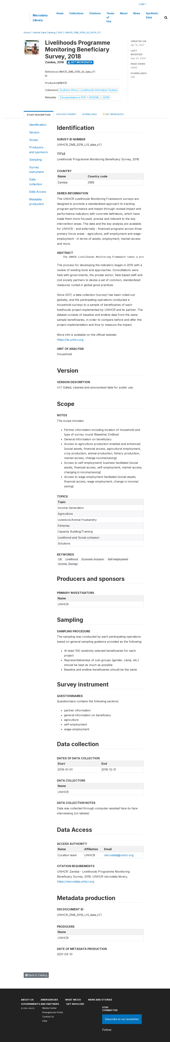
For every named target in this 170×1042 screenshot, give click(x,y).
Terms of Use (110, 17)
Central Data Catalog (43, 32)
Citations (95, 13)
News (136, 13)
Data (44, 1021)
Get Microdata (80, 62)
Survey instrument (36, 169)
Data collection (35, 182)
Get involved (75, 1003)
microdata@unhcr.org (119, 855)
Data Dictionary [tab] (66, 114)
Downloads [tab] (89, 114)
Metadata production (36, 202)
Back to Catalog (36, 975)
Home (60, 13)
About (123, 13)
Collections (76, 13)
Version (34, 132)
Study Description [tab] (38, 114)
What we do (73, 999)
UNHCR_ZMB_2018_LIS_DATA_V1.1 (83, 32)
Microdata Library (40, 18)
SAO (60, 32)
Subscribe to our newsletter (122, 1019)
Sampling (35, 159)
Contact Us (48, 1016)
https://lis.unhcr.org (70, 339)
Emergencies (49, 999)
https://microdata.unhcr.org (75, 881)
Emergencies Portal (52, 1012)
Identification (37, 124)
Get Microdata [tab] (113, 114)
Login (142, 4)
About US (27, 999)
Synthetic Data (152, 15)
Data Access (37, 191)
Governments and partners (40, 1003)
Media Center (49, 1008)
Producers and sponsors (38, 150)
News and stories (100, 999)
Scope (33, 140)
